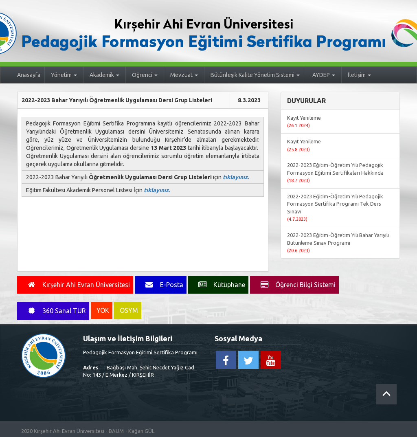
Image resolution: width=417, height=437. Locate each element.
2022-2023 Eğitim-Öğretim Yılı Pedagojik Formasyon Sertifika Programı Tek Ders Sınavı (335, 207)
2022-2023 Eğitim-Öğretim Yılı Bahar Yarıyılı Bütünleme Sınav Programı (338, 242)
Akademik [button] (104, 75)
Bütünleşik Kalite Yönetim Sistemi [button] (255, 75)
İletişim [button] (359, 75)
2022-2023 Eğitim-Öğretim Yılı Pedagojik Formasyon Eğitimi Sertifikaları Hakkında (335, 172)
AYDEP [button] (323, 75)
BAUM (116, 431)
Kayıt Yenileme (304, 121)
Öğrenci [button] (145, 75)
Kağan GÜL (141, 431)
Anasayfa (28, 75)
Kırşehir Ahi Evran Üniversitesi (69, 431)
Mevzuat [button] (184, 75)
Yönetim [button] (64, 75)
